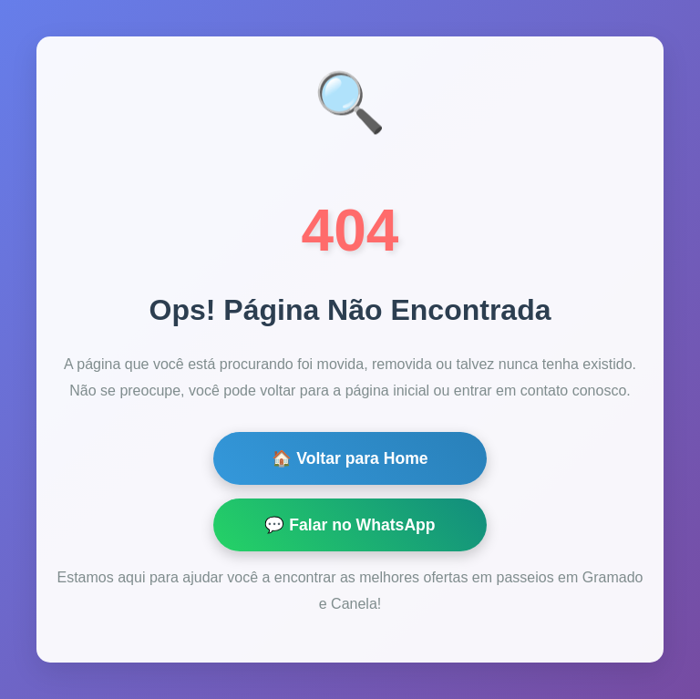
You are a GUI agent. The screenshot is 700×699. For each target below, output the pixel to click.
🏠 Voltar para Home (349, 458)
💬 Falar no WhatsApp (349, 525)
